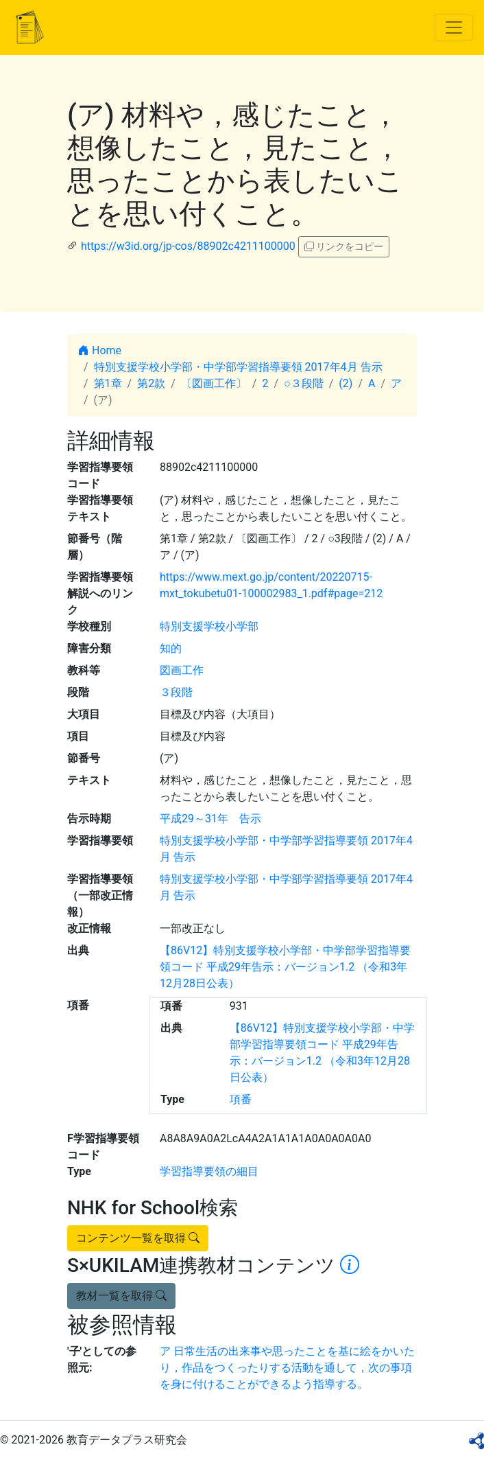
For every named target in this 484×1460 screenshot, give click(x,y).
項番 (241, 1099)
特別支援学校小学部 (209, 626)
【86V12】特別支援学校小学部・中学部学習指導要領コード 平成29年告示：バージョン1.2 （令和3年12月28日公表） (285, 967)
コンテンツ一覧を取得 (137, 1237)
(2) (345, 383)
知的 (171, 648)
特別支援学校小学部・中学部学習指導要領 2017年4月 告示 (238, 366)
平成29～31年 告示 (210, 818)
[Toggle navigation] (454, 27)
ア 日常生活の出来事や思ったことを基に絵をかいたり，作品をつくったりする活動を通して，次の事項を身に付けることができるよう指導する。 (287, 1368)
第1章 (108, 383)
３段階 (176, 692)
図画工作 (182, 670)
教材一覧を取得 (121, 1295)
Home (99, 350)
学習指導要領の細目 (209, 1171)
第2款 (151, 383)
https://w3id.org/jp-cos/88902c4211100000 (188, 246)
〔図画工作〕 (214, 383)
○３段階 (304, 383)
